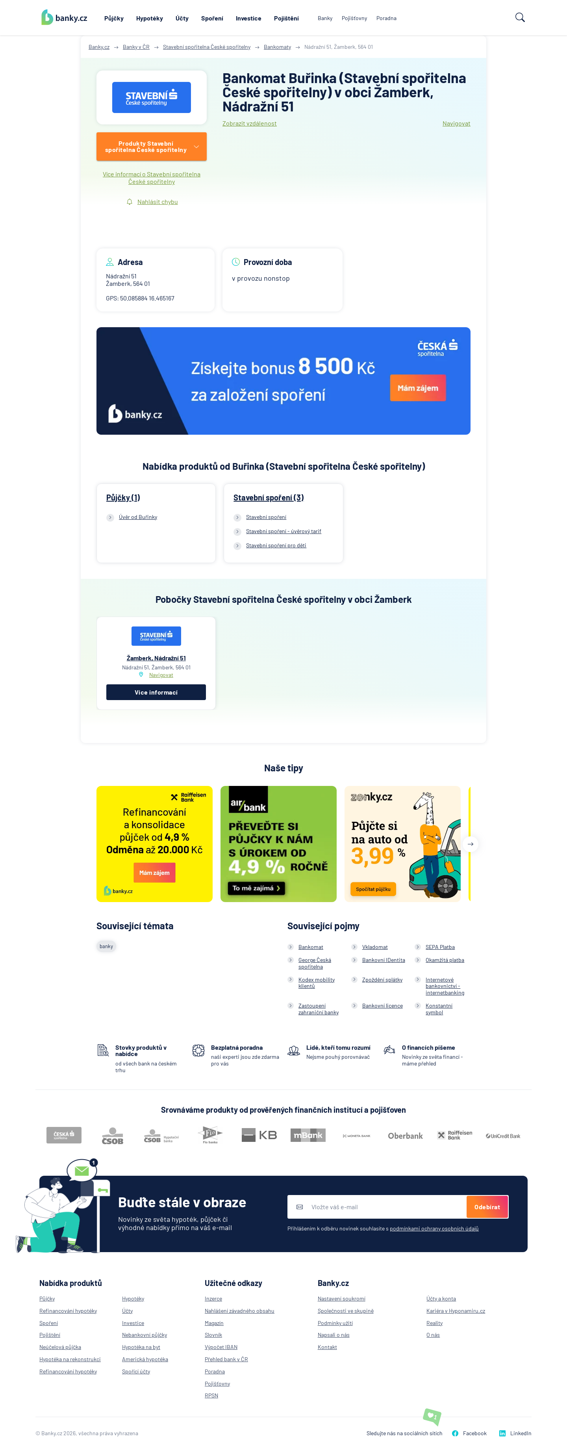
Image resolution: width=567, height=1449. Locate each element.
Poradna (386, 18)
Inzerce (213, 1298)
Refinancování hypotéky (68, 1310)
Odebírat (487, 1206)
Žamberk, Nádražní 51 (156, 658)
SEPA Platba (440, 946)
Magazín (214, 1322)
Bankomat (310, 946)
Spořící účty (136, 1371)
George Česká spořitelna (314, 963)
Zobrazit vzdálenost (249, 123)
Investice (248, 18)
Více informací (156, 692)
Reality (434, 1322)
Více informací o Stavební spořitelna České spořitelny (151, 177)
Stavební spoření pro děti (276, 545)
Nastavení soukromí (341, 1298)
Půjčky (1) (123, 497)
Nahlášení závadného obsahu (239, 1310)
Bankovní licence (382, 1005)
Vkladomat (375, 946)
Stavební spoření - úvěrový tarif (283, 531)
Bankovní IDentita (383, 959)
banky (106, 946)
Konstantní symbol (439, 1008)
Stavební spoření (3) (268, 497)
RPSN (211, 1395)
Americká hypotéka (145, 1359)
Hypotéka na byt (141, 1346)
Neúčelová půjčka (60, 1346)
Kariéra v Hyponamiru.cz (455, 1310)
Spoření (212, 18)
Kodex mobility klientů (316, 982)
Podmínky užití (335, 1322)
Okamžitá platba (445, 959)
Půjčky (114, 18)
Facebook (469, 1433)
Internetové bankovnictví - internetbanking (445, 986)
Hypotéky (149, 18)
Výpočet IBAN (221, 1346)
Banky (325, 18)
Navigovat (457, 123)
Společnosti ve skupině (346, 1310)
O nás (433, 1334)
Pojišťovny (354, 18)
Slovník (213, 1334)
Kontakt (327, 1346)
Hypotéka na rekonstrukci (70, 1359)
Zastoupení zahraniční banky (318, 1008)
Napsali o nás (334, 1334)
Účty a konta (441, 1298)
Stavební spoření (266, 516)
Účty (182, 18)
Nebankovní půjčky (144, 1334)
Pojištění (286, 18)
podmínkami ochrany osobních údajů (434, 1228)
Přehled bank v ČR (226, 1359)
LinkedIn (515, 1433)
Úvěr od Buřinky (138, 516)
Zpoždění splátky (382, 979)
